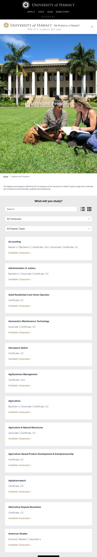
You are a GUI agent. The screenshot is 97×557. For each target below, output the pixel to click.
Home (5, 176)
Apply (32, 12)
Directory (62, 12)
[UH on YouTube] (48, 16)
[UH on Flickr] (52, 16)
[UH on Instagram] (46, 16)
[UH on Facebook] (44, 16)
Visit (41, 12)
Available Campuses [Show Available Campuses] (19, 252)
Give (50, 12)
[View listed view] (82, 209)
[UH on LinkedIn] (50, 16)
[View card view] (89, 209)
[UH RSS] (54, 16)
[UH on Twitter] (42, 16)
